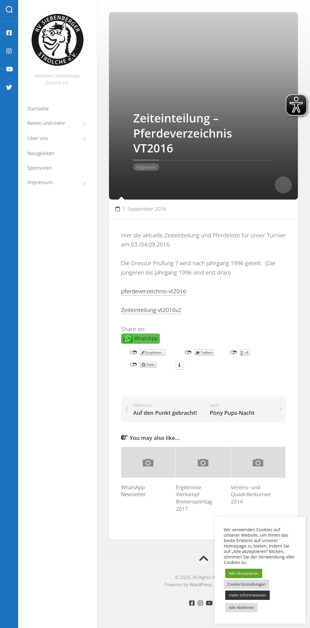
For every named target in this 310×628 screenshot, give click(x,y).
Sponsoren (39, 168)
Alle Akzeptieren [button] (244, 573)
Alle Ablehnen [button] (241, 607)
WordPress (201, 584)
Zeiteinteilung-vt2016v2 (151, 310)
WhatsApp (146, 338)
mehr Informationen (247, 595)
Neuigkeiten (40, 153)
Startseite (38, 109)
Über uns (37, 138)
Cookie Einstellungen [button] (246, 584)
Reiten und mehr (46, 123)
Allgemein (146, 167)
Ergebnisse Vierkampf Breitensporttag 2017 (194, 498)
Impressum (40, 182)
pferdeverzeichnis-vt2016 (153, 291)
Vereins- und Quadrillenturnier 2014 (251, 494)
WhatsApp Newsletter (133, 491)
